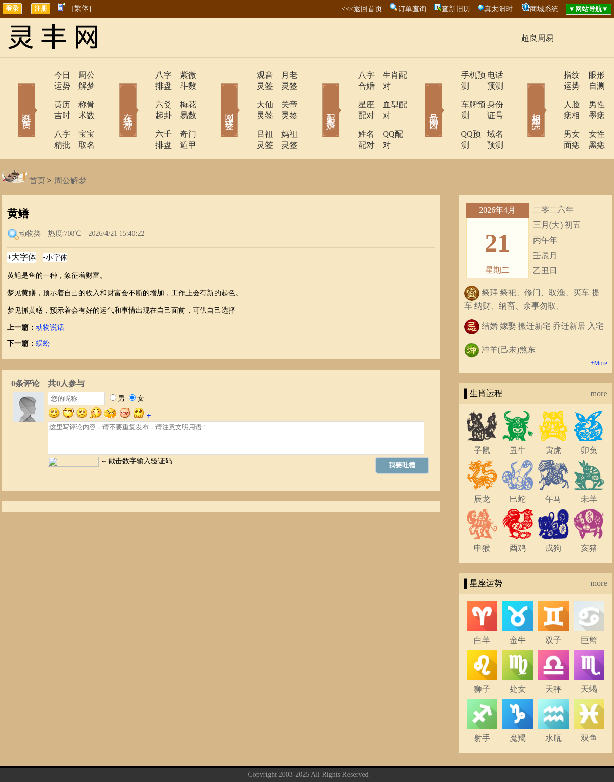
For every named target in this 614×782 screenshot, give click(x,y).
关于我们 (255, 758)
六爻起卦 (142, 94)
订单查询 (412, 9)
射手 (482, 706)
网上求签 (215, 96)
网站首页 (12, 96)
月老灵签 (284, 75)
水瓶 (553, 706)
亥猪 (589, 516)
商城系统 (544, 9)
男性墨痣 (590, 94)
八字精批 (40, 112)
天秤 (553, 657)
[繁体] (81, 8)
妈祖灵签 (284, 112)
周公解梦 (80, 75)
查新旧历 (456, 9)
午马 (553, 467)
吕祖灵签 (244, 112)
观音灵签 (244, 75)
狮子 (482, 657)
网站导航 (362, 758)
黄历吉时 (40, 94)
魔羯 (518, 706)
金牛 (518, 608)
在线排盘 (114, 96)
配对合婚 (317, 96)
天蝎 (589, 657)
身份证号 (488, 94)
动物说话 (50, 295)
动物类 (30, 201)
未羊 (589, 467)
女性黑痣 (590, 112)
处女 (518, 657)
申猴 (482, 516)
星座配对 (346, 94)
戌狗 (553, 516)
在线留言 (326, 758)
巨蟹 (589, 608)
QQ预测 (446, 112)
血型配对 (386, 94)
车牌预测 (448, 94)
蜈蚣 (43, 311)
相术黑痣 (521, 96)
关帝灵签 (284, 94)
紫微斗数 (182, 75)
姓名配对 (346, 112)
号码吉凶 (419, 96)
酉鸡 (518, 516)
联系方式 (290, 758)
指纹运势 (550, 75)
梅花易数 (182, 94)
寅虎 (553, 418)
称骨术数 (80, 94)
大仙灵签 (244, 94)
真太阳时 (498, 9)
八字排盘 (142, 75)
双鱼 (589, 706)
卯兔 (589, 418)
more (599, 361)
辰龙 (482, 467)
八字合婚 (346, 75)
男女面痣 (550, 112)
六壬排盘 (142, 112)
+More (599, 330)
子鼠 (482, 418)
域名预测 (488, 112)
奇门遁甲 (182, 112)
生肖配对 (386, 75)
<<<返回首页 (361, 9)
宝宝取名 (80, 112)
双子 (553, 608)
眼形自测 (590, 75)
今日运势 (40, 75)
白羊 (482, 608)
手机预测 (448, 75)
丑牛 (518, 418)
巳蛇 (518, 467)
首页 (37, 148)
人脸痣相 (550, 94)
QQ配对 (384, 112)
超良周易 (537, 38)
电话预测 (488, 75)
